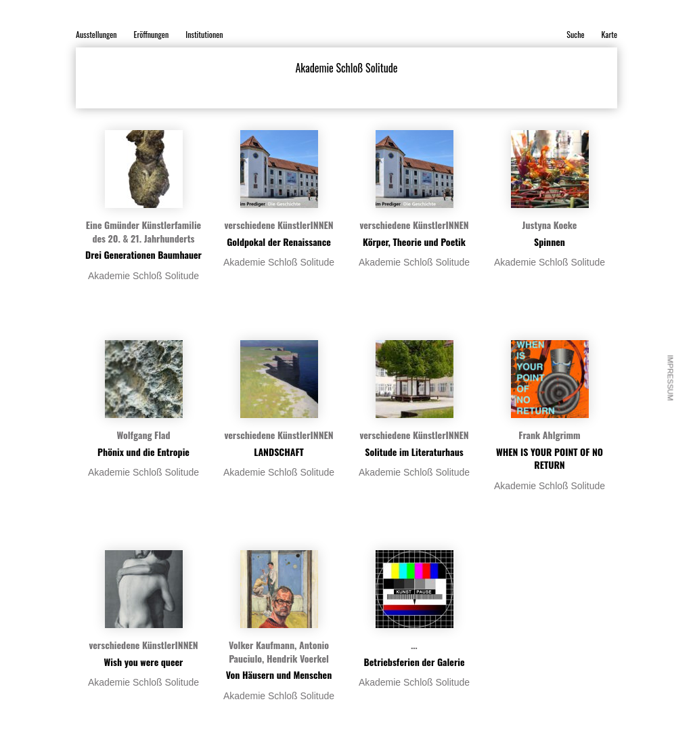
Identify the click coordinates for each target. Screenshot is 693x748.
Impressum (671, 378)
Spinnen (549, 241)
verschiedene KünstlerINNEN (278, 224)
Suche (575, 34)
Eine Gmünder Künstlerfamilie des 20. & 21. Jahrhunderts (143, 231)
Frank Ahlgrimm (549, 435)
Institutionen (204, 34)
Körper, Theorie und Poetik (414, 241)
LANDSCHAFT (279, 451)
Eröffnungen (151, 34)
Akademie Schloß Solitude (143, 275)
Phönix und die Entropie (143, 451)
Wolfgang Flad (143, 435)
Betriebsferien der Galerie (413, 661)
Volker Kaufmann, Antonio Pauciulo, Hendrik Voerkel (279, 651)
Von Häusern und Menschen (279, 674)
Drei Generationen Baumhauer (143, 254)
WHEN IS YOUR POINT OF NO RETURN (549, 458)
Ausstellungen (96, 34)
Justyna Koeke (549, 224)
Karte (609, 34)
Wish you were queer (143, 661)
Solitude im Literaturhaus (414, 451)
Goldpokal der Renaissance (279, 241)
